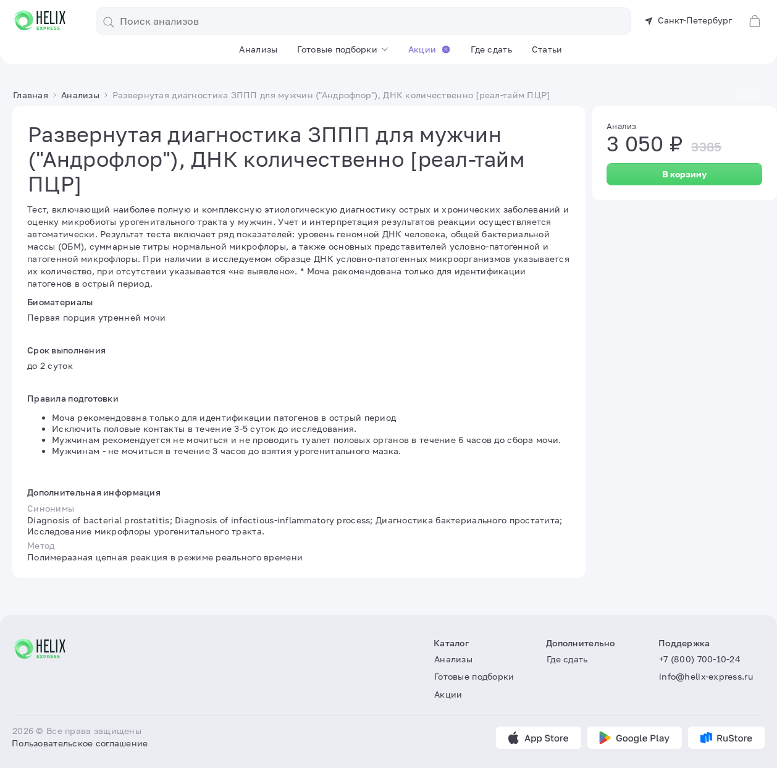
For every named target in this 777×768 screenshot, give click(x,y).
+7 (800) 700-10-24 (700, 659)
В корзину (684, 174)
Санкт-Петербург (688, 20)
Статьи (547, 49)
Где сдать (491, 49)
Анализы (258, 49)
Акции (429, 49)
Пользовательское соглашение (80, 743)
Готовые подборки (337, 49)
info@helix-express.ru (706, 677)
